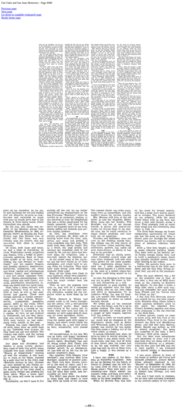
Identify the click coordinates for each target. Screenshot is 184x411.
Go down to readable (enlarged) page (21, 14)
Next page (6, 11)
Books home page (11, 17)
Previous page (9, 8)
